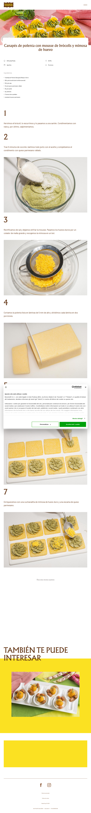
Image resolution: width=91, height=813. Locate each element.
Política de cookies (45, 798)
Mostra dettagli (77, 418)
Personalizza (45, 424)
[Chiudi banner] (85, 387)
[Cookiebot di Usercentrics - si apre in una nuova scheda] (73, 387)
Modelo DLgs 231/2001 (45, 803)
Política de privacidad (45, 793)
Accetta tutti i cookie (73, 424)
